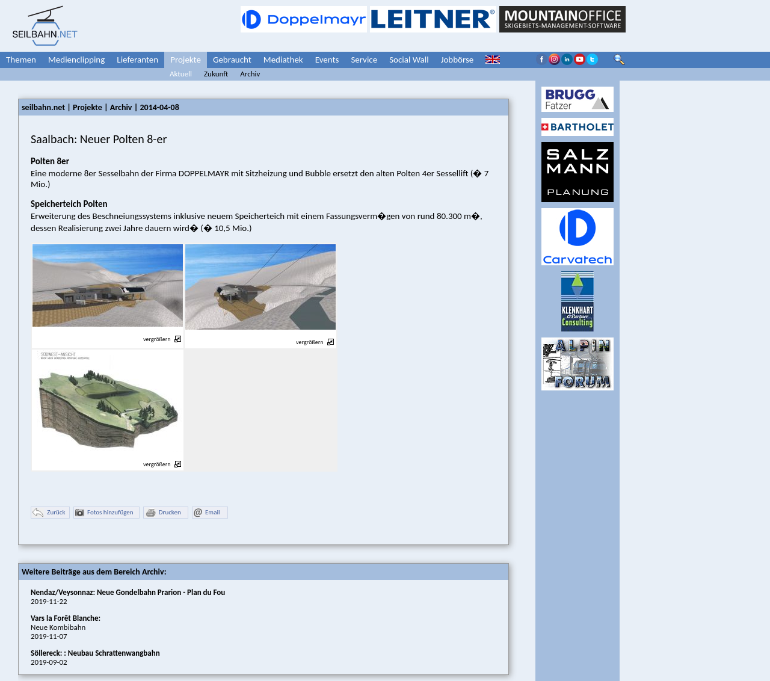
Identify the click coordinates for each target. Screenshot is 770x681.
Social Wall (409, 59)
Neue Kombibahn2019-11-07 (65, 627)
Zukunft (216, 73)
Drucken (163, 512)
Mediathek (283, 59)
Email (207, 512)
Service (364, 59)
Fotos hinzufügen (104, 512)
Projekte (185, 59)
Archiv (250, 73)
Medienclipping (76, 59)
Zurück (48, 512)
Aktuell (181, 73)
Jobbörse (457, 59)
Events (327, 59)
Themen (21, 59)
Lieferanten (137, 59)
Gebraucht (232, 59)
